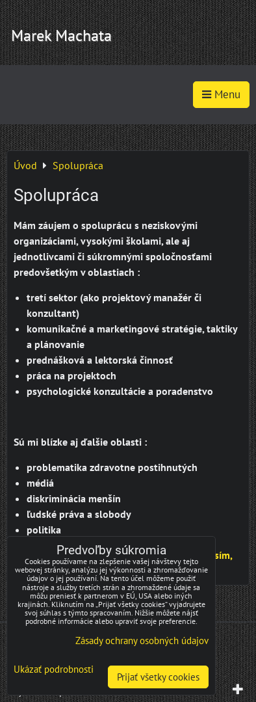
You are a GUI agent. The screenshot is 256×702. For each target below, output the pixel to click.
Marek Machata (61, 35)
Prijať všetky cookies (158, 677)
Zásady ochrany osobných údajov (142, 640)
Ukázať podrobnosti (54, 669)
